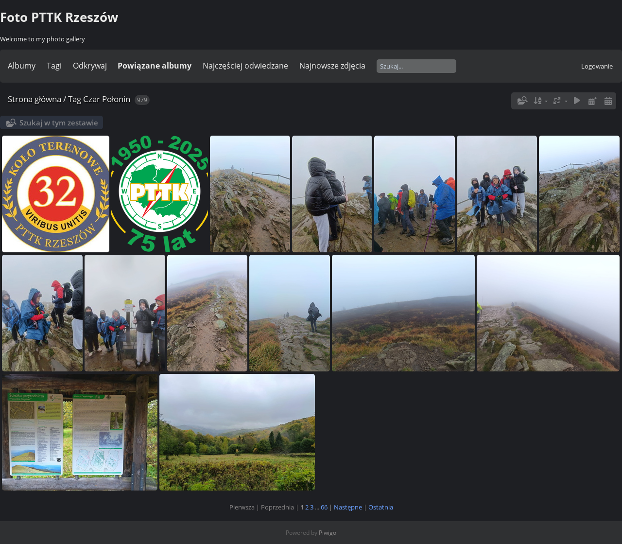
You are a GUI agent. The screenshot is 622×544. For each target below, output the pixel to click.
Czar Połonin (106, 99)
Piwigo (327, 532)
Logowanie (597, 66)
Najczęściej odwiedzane (245, 65)
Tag (74, 99)
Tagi (54, 65)
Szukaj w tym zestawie (58, 122)
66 (324, 507)
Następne (348, 507)
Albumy (21, 65)
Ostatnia (380, 507)
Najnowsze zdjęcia (332, 65)
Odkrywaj (90, 65)
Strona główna (34, 99)
